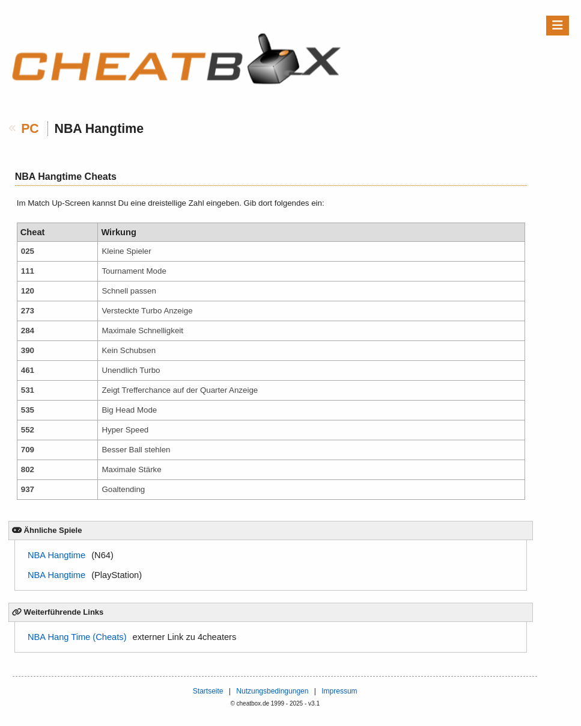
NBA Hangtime (56, 555)
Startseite (208, 691)
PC (30, 129)
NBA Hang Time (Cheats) (77, 637)
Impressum (339, 691)
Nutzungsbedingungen (272, 691)
